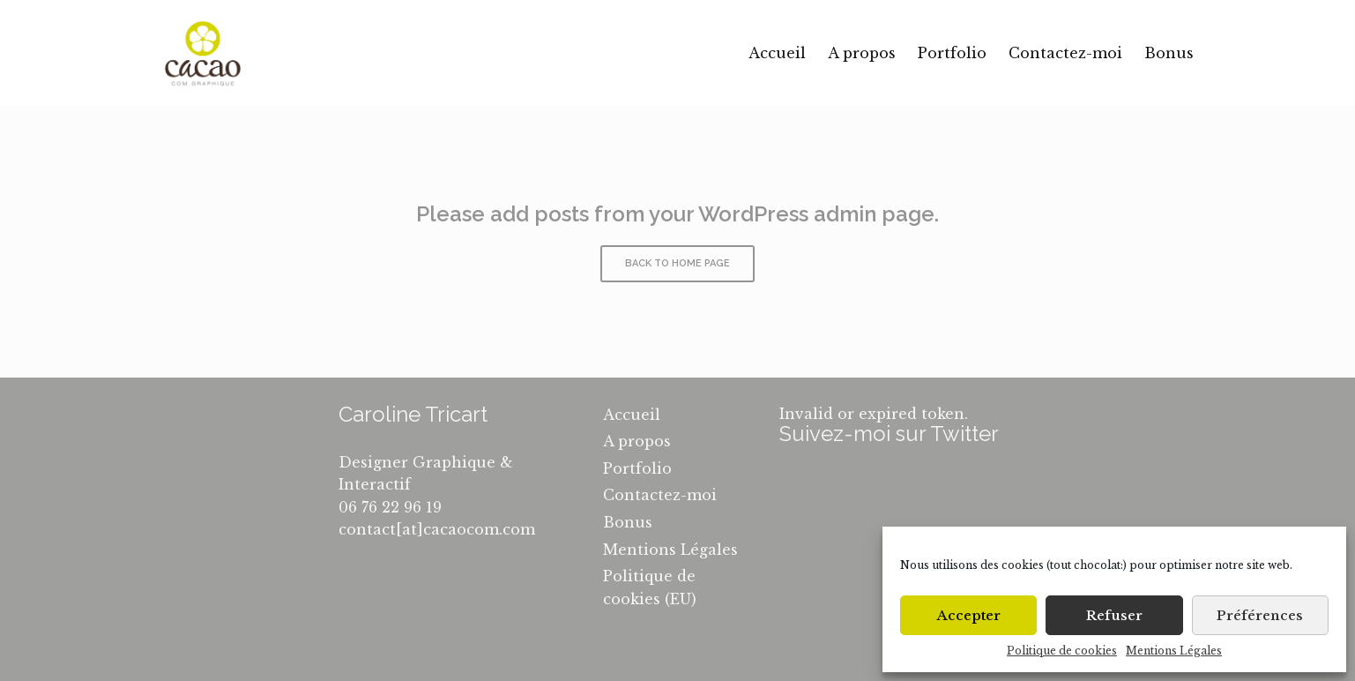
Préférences (1260, 615)
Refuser (1114, 615)
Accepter (969, 615)
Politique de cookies (1062, 650)
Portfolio (952, 53)
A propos (862, 53)
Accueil (777, 53)
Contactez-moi (1065, 53)
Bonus (1169, 53)
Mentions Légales (1174, 650)
